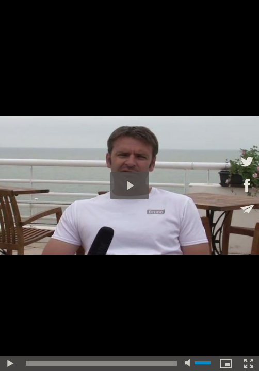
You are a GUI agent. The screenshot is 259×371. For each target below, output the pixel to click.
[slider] (101, 363)
